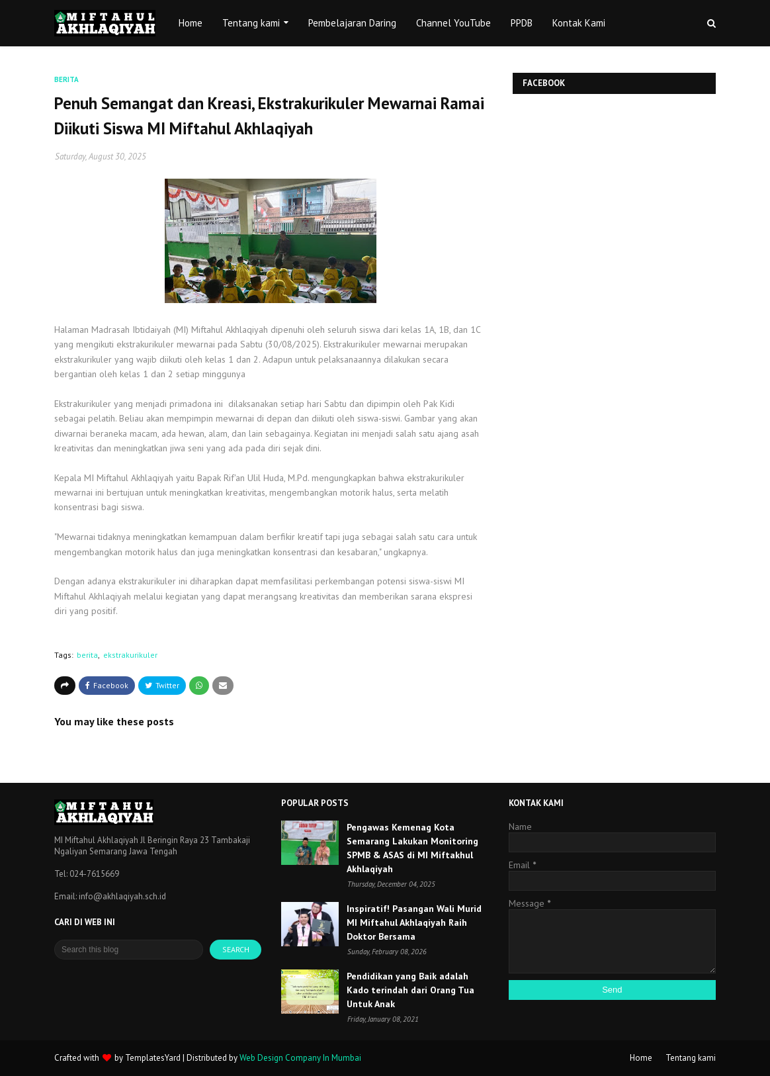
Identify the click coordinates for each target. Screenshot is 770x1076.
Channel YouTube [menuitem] (453, 23)
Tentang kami (690, 1057)
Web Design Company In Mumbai (300, 1057)
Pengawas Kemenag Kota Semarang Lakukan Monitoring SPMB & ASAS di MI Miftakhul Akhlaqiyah (412, 848)
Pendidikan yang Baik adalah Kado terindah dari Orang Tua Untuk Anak (410, 990)
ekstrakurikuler (130, 655)
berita (87, 655)
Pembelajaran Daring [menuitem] (352, 23)
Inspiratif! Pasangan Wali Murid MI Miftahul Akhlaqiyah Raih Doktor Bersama (414, 922)
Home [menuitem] (190, 23)
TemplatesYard (153, 1057)
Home (641, 1057)
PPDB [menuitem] (522, 23)
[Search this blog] (128, 950)
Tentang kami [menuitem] (251, 23)
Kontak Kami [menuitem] (578, 23)
